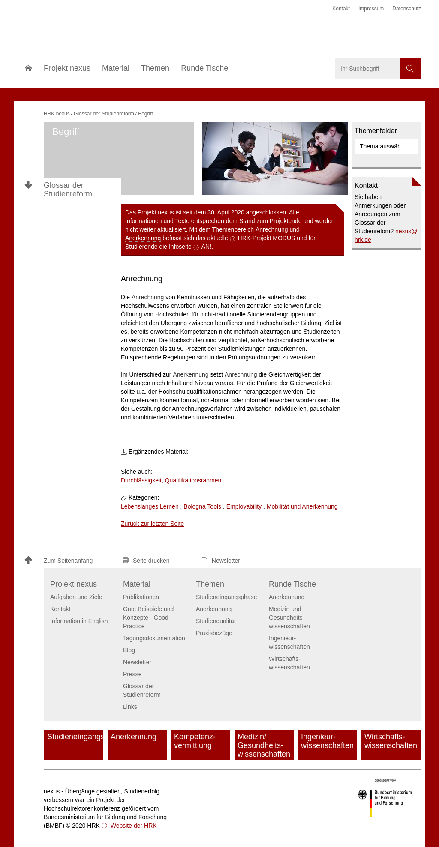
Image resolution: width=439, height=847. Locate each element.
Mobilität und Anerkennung (302, 506)
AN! (206, 246)
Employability (244, 506)
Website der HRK (133, 825)
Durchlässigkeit (141, 480)
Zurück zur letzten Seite (152, 523)
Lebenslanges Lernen (150, 506)
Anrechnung (272, 229)
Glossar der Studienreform (68, 189)
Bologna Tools (202, 506)
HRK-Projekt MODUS (266, 238)
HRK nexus (57, 114)
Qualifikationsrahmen (193, 480)
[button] (69, 561)
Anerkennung (143, 238)
